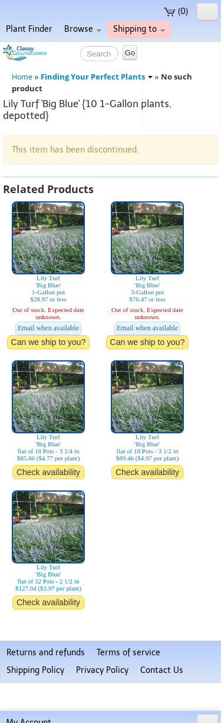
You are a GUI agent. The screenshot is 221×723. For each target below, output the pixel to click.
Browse (82, 29)
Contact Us (161, 670)
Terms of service (128, 653)
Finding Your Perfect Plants (97, 77)
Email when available (48, 328)
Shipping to (139, 29)
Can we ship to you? (48, 342)
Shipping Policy (35, 670)
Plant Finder (29, 29)
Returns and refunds (45, 653)
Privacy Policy (102, 670)
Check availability (48, 472)
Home (22, 76)
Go (130, 52)
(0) (176, 11)
